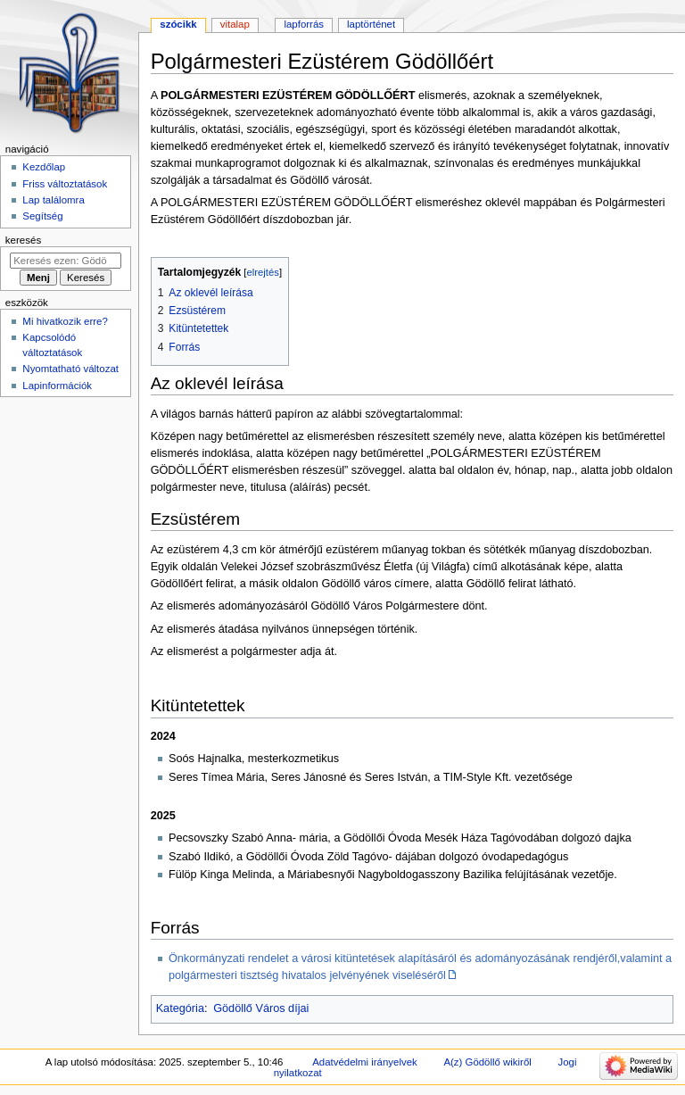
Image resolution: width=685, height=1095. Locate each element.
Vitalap (235, 24)
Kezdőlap (43, 167)
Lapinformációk (57, 385)
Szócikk (178, 24)
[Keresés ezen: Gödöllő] (65, 261)
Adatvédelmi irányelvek (364, 1062)
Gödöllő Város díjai (261, 1008)
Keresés (23, 240)
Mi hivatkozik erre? (64, 321)
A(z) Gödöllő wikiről (487, 1062)
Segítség (42, 216)
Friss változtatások (64, 183)
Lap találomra (53, 200)
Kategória (180, 1008)
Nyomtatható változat (70, 368)
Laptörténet (371, 24)
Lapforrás (304, 24)
